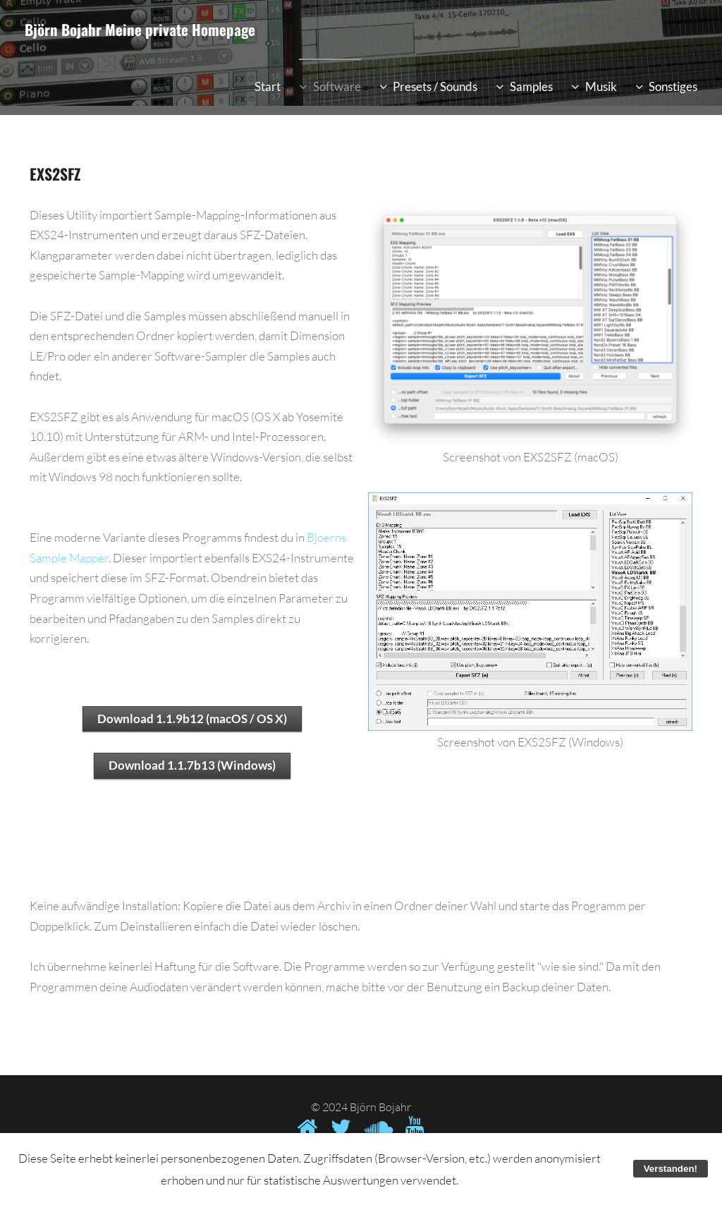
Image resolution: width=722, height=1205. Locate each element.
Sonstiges (673, 86)
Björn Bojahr (63, 29)
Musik (601, 86)
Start (268, 86)
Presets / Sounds (435, 86)
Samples (531, 86)
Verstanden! (670, 1168)
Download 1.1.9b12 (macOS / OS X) (192, 718)
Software (337, 86)
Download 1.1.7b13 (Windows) (192, 765)
